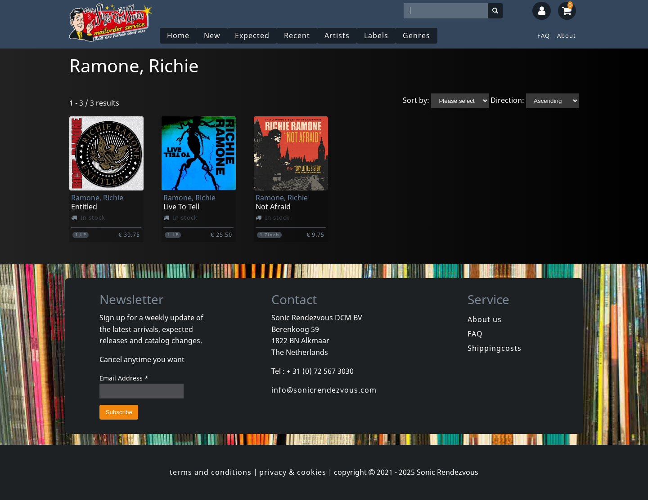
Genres (416, 35)
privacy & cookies (292, 472)
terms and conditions (211, 472)
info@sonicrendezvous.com (324, 390)
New (212, 35)
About (566, 35)
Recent (297, 35)
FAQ (543, 35)
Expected (252, 35)
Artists (337, 35)
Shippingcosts (495, 348)
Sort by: (416, 100)
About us (485, 319)
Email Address (123, 378)
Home (178, 35)
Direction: (507, 100)
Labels (376, 35)
